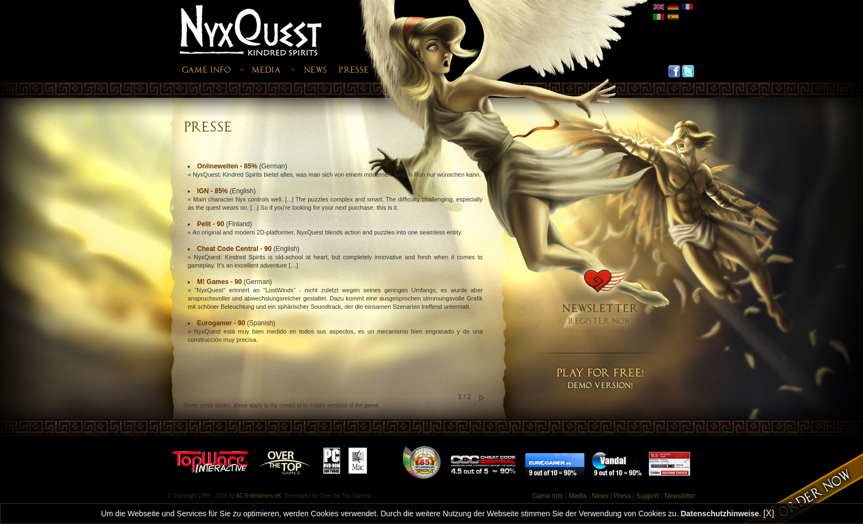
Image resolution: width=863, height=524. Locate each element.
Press (622, 496)
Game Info (547, 496)
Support (647, 496)
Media (578, 496)
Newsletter (680, 496)
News (600, 496)
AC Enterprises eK (258, 496)
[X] (768, 513)
